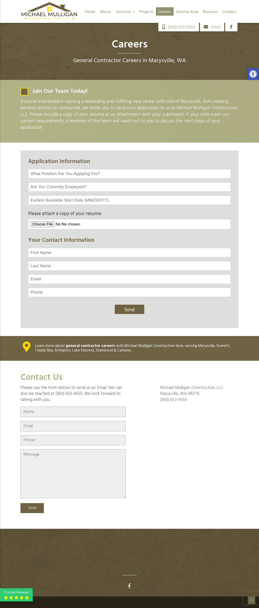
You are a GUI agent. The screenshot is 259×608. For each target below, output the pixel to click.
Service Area (187, 12)
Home (90, 12)
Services (125, 12)
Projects (146, 12)
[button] (253, 74)
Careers (164, 12)
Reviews (210, 12)
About (105, 12)
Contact (229, 12)
